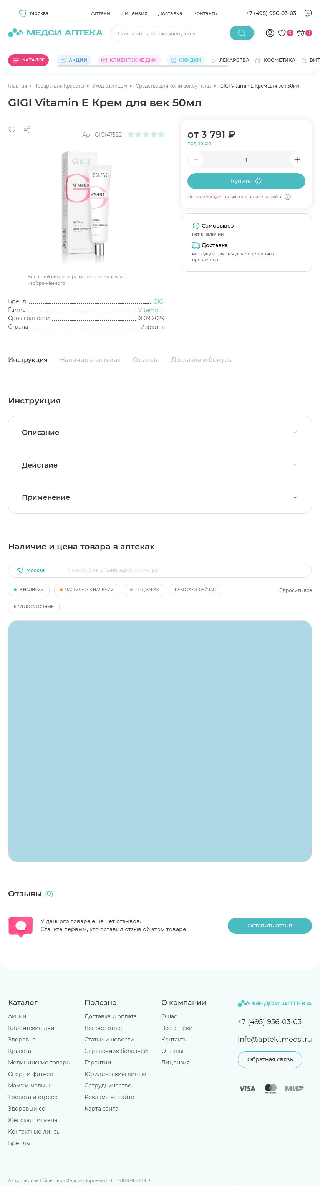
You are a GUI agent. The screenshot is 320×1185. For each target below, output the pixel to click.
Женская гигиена (32, 1120)
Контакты (205, 13)
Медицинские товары (39, 1062)
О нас (169, 1016)
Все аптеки (177, 1028)
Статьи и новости (109, 1039)
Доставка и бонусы (202, 360)
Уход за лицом (110, 86)
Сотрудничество (108, 1085)
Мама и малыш (29, 1085)
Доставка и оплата (111, 1016)
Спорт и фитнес (30, 1074)
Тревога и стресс (32, 1097)
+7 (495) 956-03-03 (271, 13)
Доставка (170, 13)
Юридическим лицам (115, 1074)
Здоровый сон (28, 1108)
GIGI (159, 301)
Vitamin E (151, 310)
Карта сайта (101, 1108)
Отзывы (146, 360)
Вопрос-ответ (104, 1028)
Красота (19, 1051)
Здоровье (22, 1039)
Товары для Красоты (60, 86)
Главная (18, 86)
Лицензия (134, 13)
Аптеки (100, 13)
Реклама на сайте (109, 1097)
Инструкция (28, 360)
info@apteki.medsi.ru (275, 1039)
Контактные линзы (34, 1131)
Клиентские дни (31, 1028)
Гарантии (98, 1062)
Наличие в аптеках (90, 360)
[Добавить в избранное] (12, 130)
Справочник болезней (116, 1051)
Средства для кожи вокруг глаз (174, 86)
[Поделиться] (27, 130)
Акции (17, 1016)
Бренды (19, 1143)
